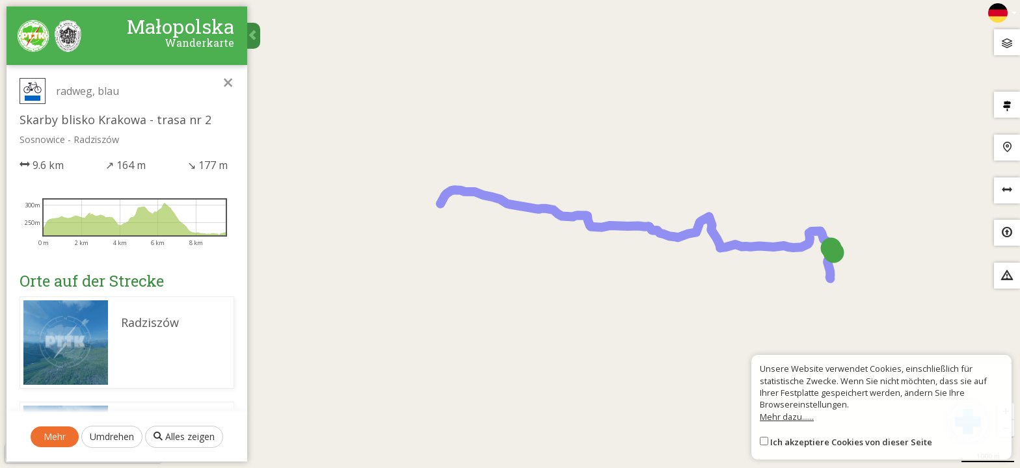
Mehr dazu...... (787, 416)
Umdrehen (112, 436)
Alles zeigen (184, 436)
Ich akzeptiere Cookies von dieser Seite (851, 442)
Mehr (55, 436)
